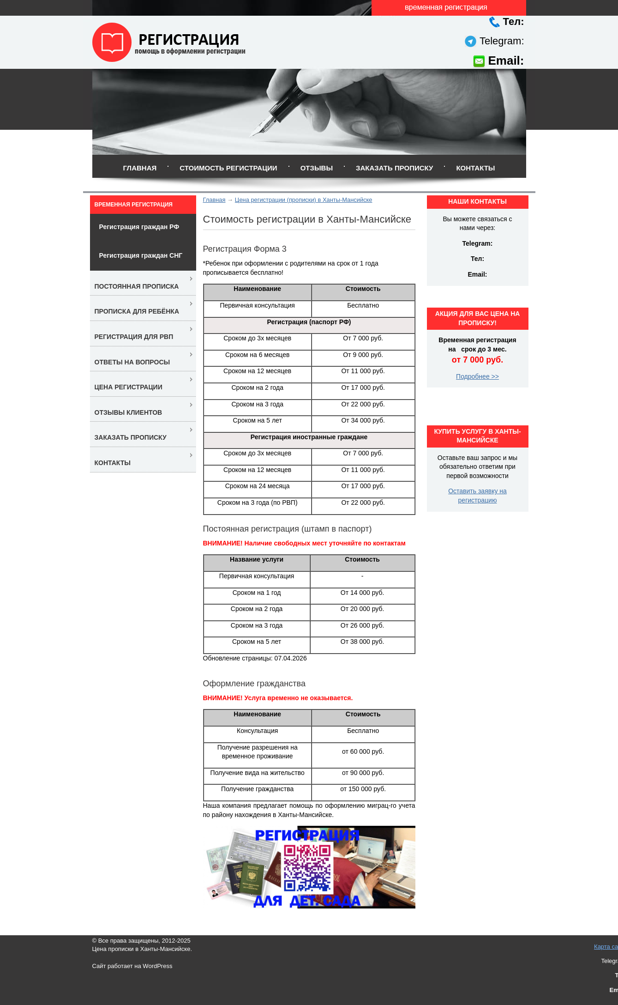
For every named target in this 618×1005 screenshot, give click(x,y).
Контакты (475, 168)
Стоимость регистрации (228, 168)
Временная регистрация (134, 204)
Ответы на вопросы (132, 362)
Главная (139, 168)
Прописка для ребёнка (137, 311)
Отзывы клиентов (128, 412)
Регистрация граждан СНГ (141, 255)
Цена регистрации (128, 387)
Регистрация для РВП (134, 336)
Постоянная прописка (137, 286)
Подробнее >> (477, 376)
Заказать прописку (394, 168)
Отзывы (316, 168)
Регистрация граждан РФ (139, 226)
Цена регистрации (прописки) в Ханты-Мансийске (303, 199)
